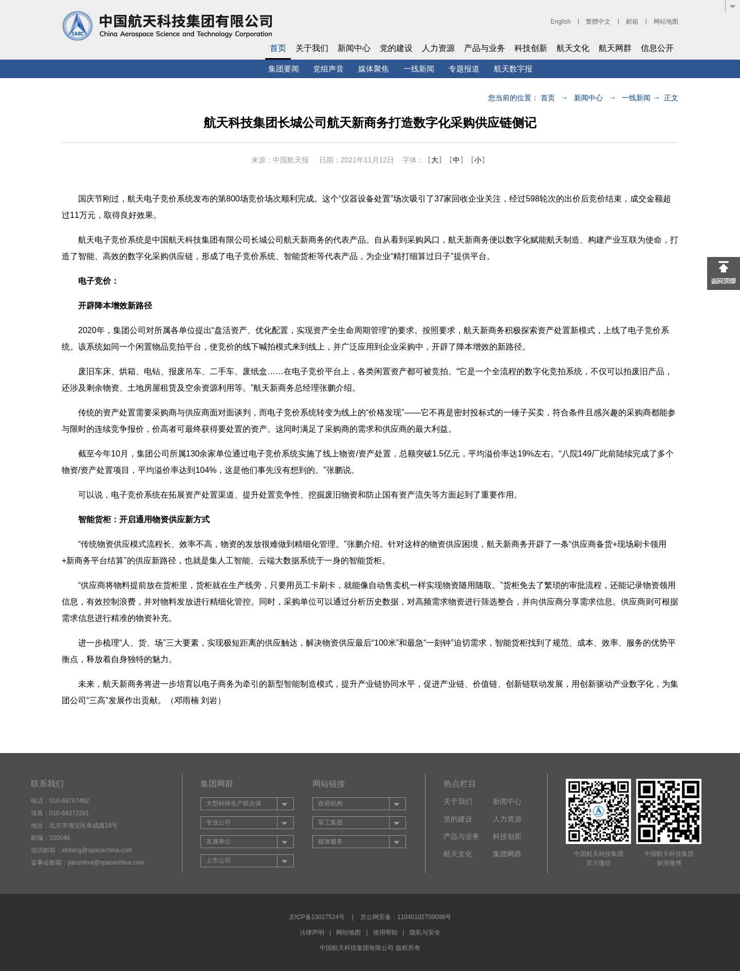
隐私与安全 (425, 932)
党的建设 (396, 48)
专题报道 (464, 68)
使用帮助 (385, 932)
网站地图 (666, 21)
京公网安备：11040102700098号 (405, 917)
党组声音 (328, 68)
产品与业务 (484, 48)
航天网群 (615, 48)
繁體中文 (598, 21)
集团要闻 (283, 68)
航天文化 (573, 48)
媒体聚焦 (373, 68)
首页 (278, 48)
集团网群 (507, 854)
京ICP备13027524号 (317, 917)
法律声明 (312, 932)
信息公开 (657, 48)
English (560, 21)
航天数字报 (513, 68)
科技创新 (530, 48)
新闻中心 (354, 48)
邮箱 (632, 21)
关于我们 (311, 48)
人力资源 (438, 48)
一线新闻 (418, 68)
